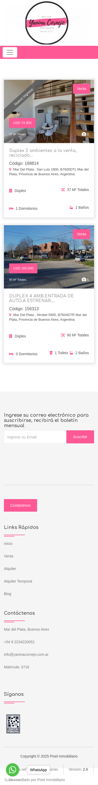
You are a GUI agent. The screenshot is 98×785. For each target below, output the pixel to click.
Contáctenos (20, 505)
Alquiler (10, 569)
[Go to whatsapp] (12, 769)
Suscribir (80, 437)
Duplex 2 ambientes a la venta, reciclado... (43, 153)
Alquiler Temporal (18, 581)
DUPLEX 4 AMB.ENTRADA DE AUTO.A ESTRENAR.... (41, 300)
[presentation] (43, 454)
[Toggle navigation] (10, 52)
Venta (8, 556)
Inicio (8, 543)
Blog (7, 594)
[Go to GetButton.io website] (12, 779)
